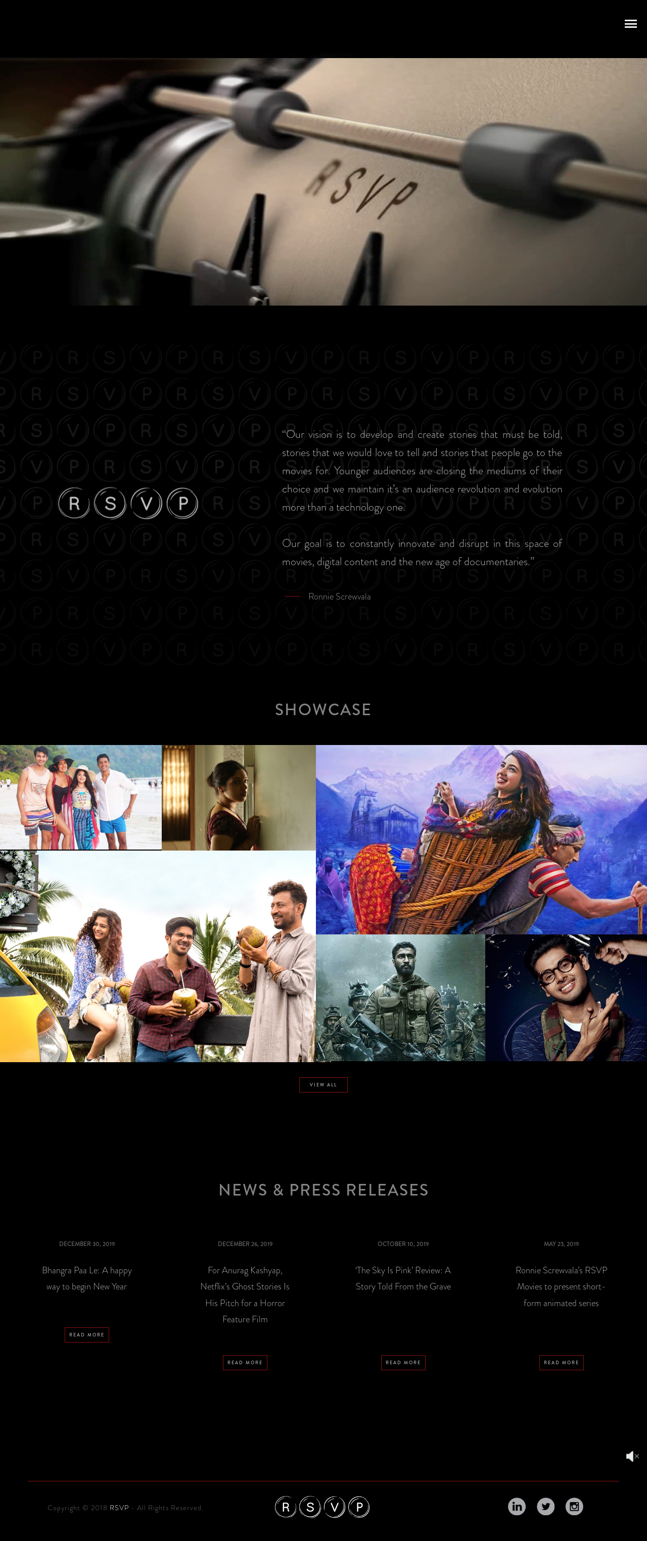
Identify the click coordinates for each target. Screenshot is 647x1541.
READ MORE (87, 1397)
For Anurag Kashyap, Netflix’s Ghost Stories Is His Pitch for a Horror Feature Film (245, 1295)
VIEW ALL (323, 1085)
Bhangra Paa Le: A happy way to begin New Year (87, 1278)
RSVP (119, 1508)
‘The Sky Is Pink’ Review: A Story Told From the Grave (403, 1278)
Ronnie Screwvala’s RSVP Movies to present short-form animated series (562, 1287)
